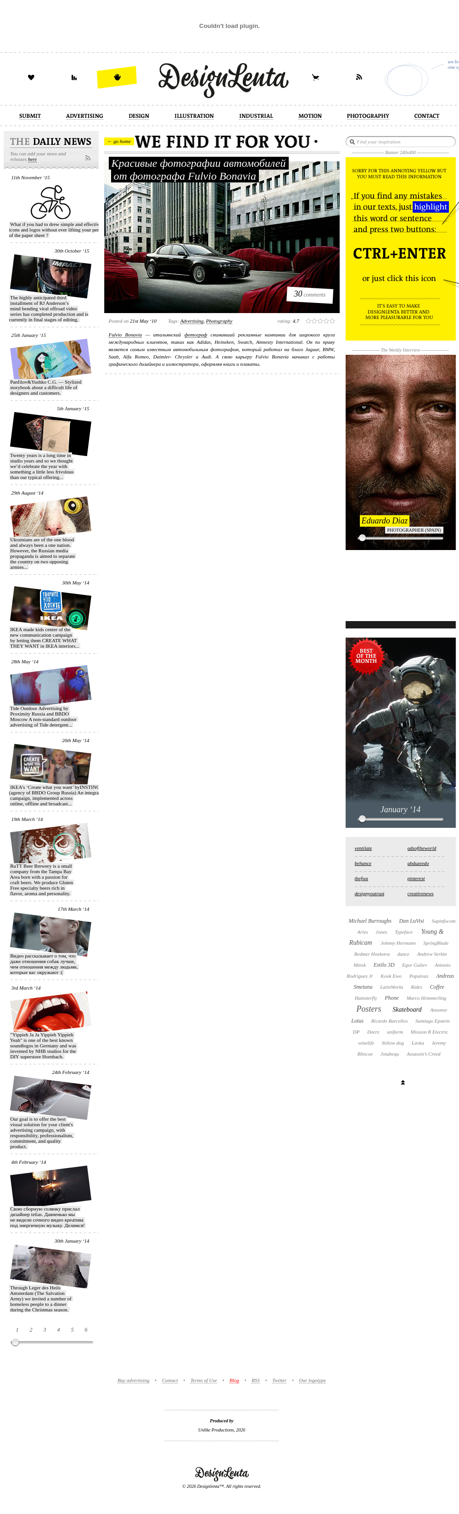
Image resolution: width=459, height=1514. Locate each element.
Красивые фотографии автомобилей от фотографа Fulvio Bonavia (199, 169)
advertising (192, 321)
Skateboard (406, 1009)
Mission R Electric (429, 1032)
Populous (419, 976)
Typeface (404, 932)
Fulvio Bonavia (125, 334)
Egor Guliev (414, 965)
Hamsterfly (366, 998)
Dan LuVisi (411, 921)
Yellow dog (393, 1043)
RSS (256, 1380)
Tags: (173, 321)
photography (219, 321)
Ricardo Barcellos (389, 1021)
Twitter (279, 1380)
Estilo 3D (384, 965)
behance (363, 863)
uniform (395, 1032)
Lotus (357, 1021)
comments (310, 293)
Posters (368, 1008)
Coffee (437, 987)
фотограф (196, 334)
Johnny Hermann (398, 943)
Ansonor (438, 1010)
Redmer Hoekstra (372, 954)
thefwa (361, 878)
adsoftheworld (422, 848)
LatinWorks (391, 987)
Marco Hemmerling (427, 998)
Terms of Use (203, 1380)
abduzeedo (418, 863)
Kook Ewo (391, 976)
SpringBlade (435, 943)
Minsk (359, 965)
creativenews (421, 893)
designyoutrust (370, 893)
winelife (366, 1043)
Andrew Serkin (432, 954)
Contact (170, 1380)
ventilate (363, 848)
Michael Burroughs (370, 921)
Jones (381, 932)
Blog (234, 1380)
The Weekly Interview (400, 349)
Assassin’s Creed (424, 1054)
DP (356, 1032)
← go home (119, 141)
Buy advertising (133, 1380)
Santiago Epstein (432, 1021)
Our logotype (312, 1380)
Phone (392, 998)
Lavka (418, 1043)
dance (403, 954)
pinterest (416, 878)
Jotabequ (390, 1054)
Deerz (373, 1032)
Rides (416, 987)
